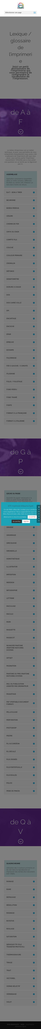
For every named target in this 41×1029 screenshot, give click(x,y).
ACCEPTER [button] (32, 517)
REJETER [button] (26, 522)
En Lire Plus (16, 522)
